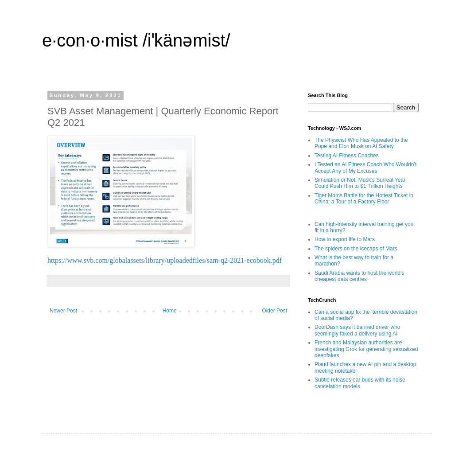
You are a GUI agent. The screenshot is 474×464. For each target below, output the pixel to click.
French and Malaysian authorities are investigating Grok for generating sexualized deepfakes (366, 349)
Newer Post (63, 311)
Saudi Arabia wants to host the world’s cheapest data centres (359, 276)
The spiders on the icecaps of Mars (356, 249)
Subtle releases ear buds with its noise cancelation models (360, 383)
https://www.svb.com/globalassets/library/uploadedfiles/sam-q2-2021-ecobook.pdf (164, 260)
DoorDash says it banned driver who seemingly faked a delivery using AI (357, 330)
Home (170, 311)
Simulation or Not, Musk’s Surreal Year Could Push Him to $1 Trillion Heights (360, 183)
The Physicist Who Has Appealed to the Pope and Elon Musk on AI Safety (361, 143)
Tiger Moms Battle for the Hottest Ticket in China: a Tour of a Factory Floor (364, 198)
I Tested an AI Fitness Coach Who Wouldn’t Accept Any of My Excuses (365, 167)
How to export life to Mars (345, 239)
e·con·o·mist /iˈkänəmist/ (136, 40)
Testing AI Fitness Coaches (347, 155)
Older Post (274, 311)
